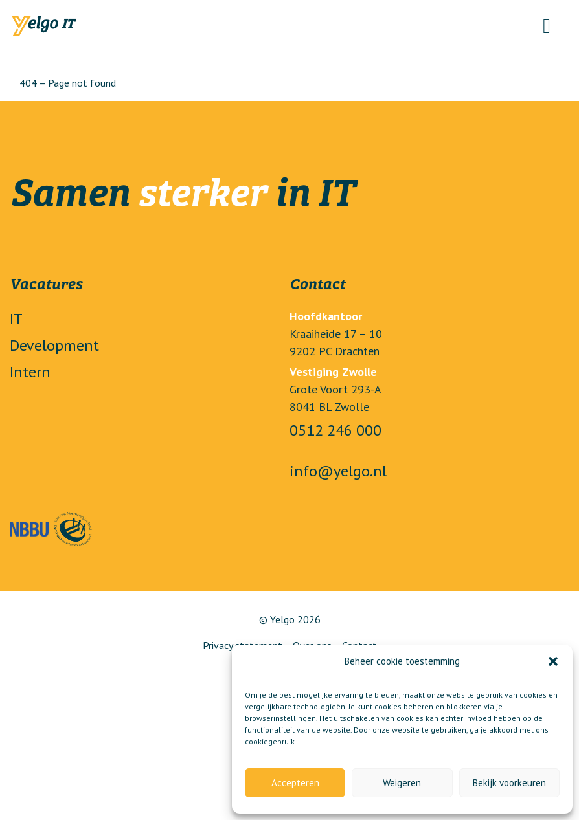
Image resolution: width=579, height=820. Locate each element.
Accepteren (295, 783)
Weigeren (402, 783)
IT (16, 319)
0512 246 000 (335, 430)
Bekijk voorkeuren (509, 783)
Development (54, 345)
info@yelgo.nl (338, 471)
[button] (553, 661)
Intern (30, 372)
